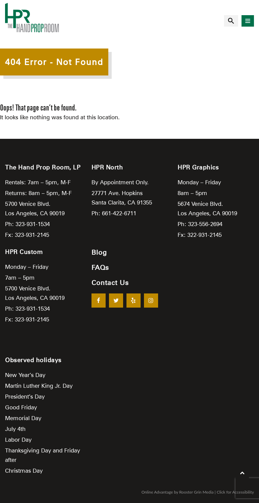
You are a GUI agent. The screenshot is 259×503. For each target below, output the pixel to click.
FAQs (100, 267)
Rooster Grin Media (196, 492)
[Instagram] (151, 300)
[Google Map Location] (129, 409)
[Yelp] (133, 300)
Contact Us (110, 283)
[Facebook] (98, 300)
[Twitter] (116, 300)
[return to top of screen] (242, 472)
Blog (99, 252)
